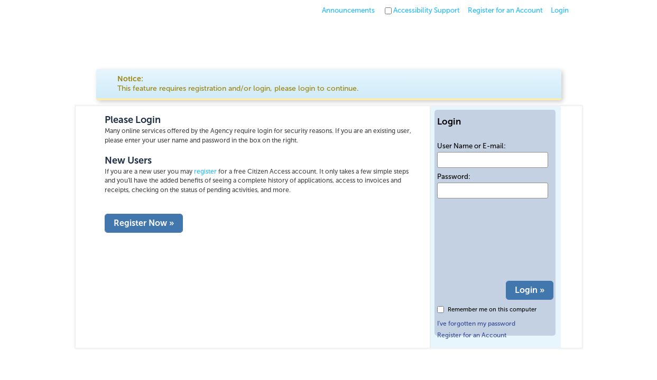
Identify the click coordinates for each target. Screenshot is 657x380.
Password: (453, 176)
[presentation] (480, 240)
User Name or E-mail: (471, 146)
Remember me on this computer (492, 309)
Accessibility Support (426, 10)
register (205, 171)
